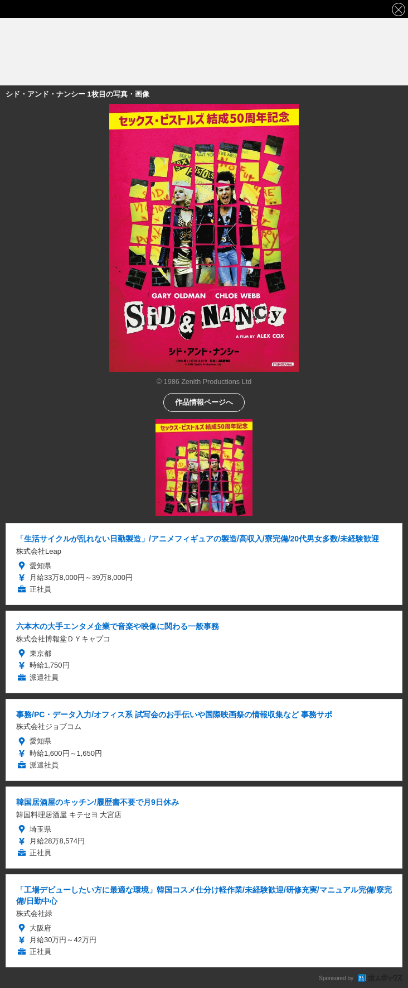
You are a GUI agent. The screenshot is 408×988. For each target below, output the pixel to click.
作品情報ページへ (204, 401)
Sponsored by (336, 978)
